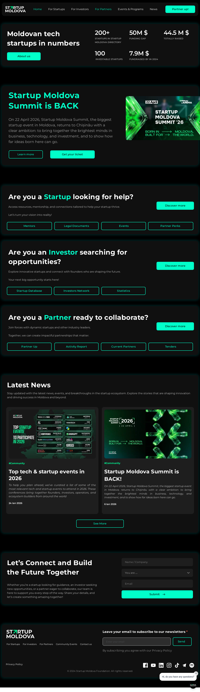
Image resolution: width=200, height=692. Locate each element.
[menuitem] (38, 9)
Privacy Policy (14, 668)
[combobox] (157, 575)
